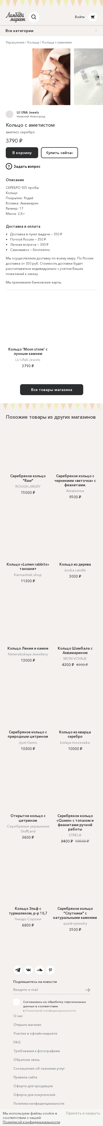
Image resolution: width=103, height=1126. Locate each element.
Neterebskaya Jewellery (28, 654)
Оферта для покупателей (34, 1095)
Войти (80, 17)
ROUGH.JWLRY (27, 486)
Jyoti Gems (28, 742)
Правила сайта (25, 1077)
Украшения (15, 42)
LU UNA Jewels (28, 112)
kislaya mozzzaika (75, 742)
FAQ (17, 1042)
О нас (18, 1016)
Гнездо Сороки (28, 919)
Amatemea (75, 490)
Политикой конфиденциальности (51, 1010)
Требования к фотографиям (36, 1051)
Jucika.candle (75, 570)
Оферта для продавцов (33, 1086)
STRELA (75, 835)
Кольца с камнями (57, 42)
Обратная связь (26, 1060)
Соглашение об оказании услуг (39, 1068)
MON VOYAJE (75, 658)
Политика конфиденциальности (38, 1103)
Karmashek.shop (28, 574)
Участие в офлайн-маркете (35, 1033)
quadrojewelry (75, 923)
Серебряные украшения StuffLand (28, 828)
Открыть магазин (27, 1025)
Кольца (33, 42)
